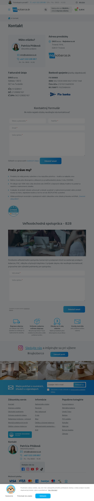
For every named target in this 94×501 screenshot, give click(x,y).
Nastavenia (9, 496)
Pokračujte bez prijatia (24, 496)
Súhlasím (43, 496)
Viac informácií (52, 490)
